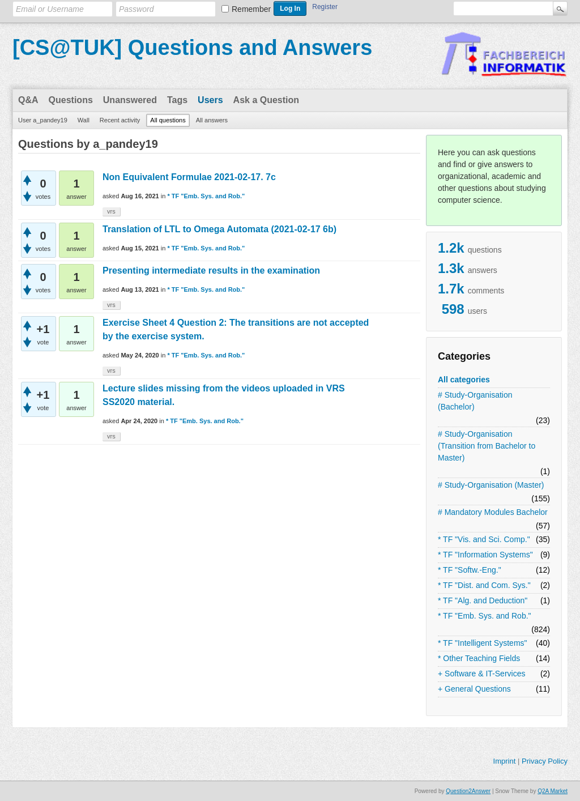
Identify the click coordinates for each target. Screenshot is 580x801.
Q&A (28, 100)
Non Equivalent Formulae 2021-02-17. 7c (189, 177)
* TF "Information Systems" (485, 554)
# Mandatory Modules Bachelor (493, 512)
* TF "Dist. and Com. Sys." (484, 585)
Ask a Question (266, 100)
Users (210, 100)
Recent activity (120, 120)
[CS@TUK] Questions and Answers (192, 47)
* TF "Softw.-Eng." (469, 569)
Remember (251, 9)
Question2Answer (468, 791)
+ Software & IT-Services (481, 673)
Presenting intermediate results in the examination (211, 270)
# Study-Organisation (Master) (491, 484)
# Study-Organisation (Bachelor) (475, 400)
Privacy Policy (545, 761)
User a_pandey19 (42, 120)
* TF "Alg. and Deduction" (482, 600)
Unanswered (130, 100)
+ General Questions (474, 688)
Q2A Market (553, 791)
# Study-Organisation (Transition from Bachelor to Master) (486, 445)
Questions (71, 100)
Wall (83, 120)
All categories (464, 379)
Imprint (504, 761)
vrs (111, 211)
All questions (167, 120)
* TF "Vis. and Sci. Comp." (484, 539)
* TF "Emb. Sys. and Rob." (484, 615)
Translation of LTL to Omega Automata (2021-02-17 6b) (219, 229)
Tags (177, 100)
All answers (212, 120)
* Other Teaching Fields (479, 658)
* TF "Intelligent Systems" (482, 642)
